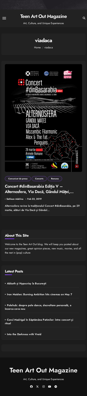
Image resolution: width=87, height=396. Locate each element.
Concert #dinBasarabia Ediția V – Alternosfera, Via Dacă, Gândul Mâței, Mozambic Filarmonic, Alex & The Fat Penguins (37, 194)
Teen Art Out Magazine (43, 16)
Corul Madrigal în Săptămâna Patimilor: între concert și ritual (39, 321)
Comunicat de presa (17, 178)
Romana (55, 178)
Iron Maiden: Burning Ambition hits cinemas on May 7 (39, 294)
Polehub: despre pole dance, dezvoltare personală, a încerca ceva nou (38, 307)
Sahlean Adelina (15, 199)
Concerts (39, 178)
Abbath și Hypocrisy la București (26, 283)
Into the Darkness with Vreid (24, 334)
